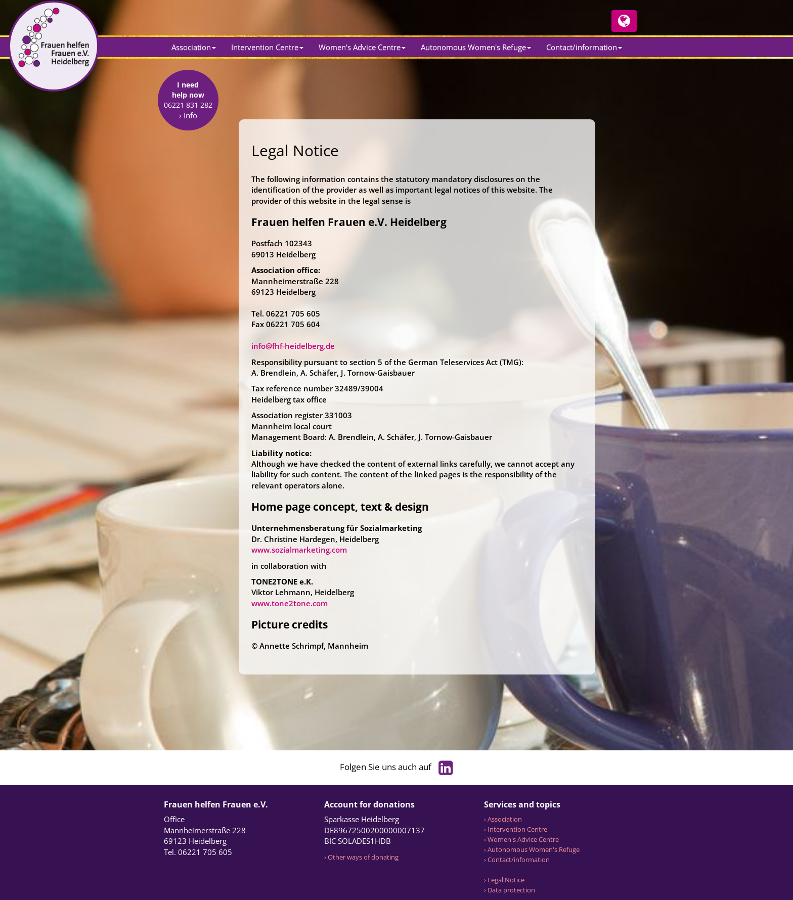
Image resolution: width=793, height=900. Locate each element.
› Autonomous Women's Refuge (532, 849)
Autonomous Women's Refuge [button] (476, 47)
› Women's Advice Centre (521, 839)
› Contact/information (517, 859)
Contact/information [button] (584, 47)
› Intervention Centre (515, 829)
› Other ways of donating (361, 857)
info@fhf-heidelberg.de (293, 346)
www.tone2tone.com (289, 603)
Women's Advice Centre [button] (362, 47)
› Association (503, 819)
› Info (188, 180)
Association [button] (193, 47)
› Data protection (509, 889)
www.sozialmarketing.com (299, 550)
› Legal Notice (504, 879)
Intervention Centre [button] (267, 47)
